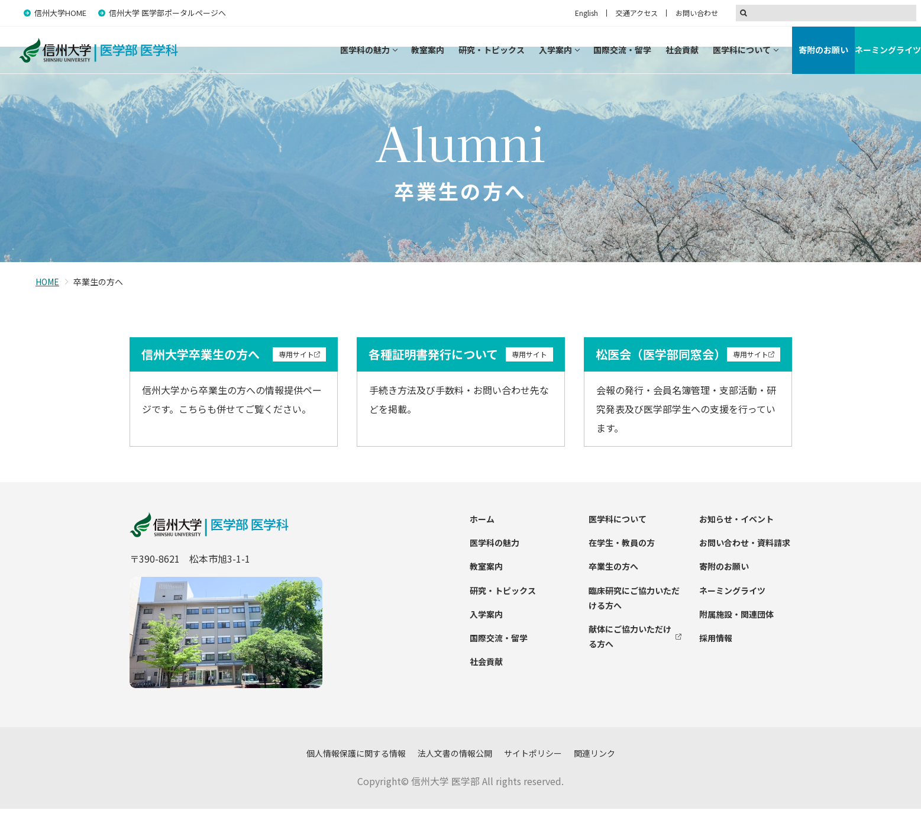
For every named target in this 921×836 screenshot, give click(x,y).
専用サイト (296, 381)
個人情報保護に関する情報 (356, 780)
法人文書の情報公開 (455, 780)
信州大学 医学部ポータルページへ (167, 12)
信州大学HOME (60, 12)
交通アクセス (637, 13)
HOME (47, 309)
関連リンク (594, 780)
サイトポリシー (533, 780)
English (586, 13)
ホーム (482, 546)
